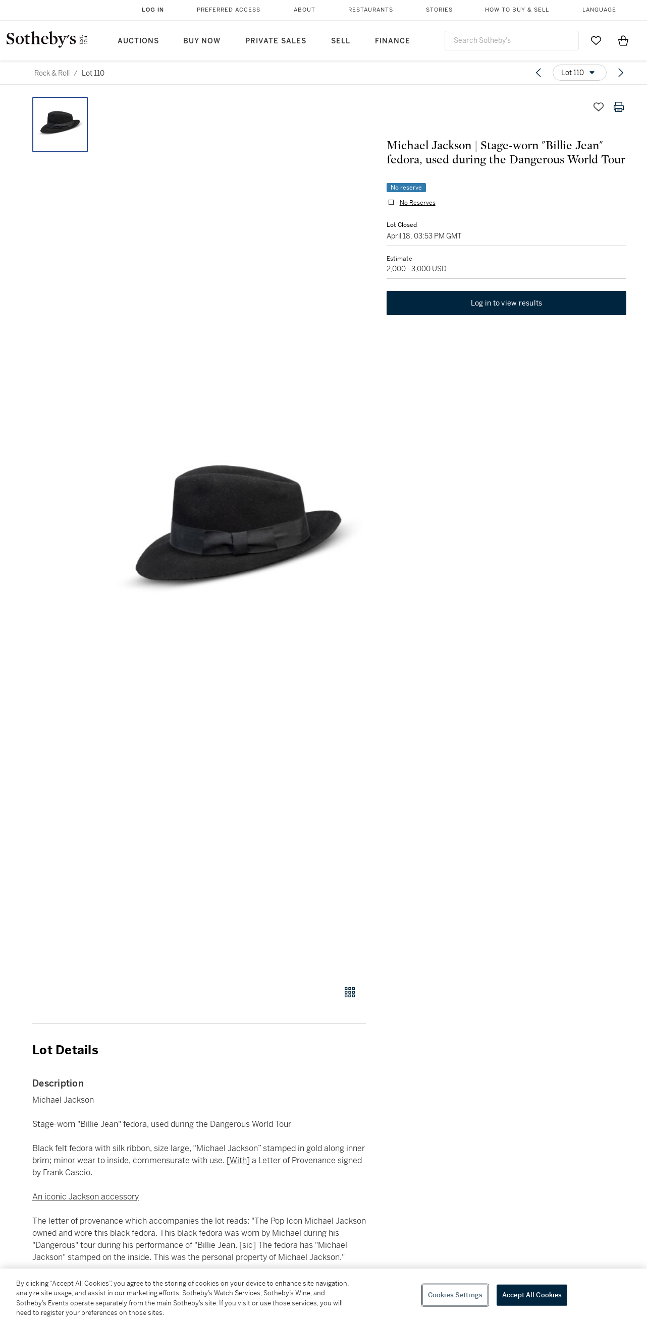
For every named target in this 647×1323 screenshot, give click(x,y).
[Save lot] (598, 107)
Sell (340, 41)
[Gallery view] (350, 992)
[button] (238, 535)
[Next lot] (621, 73)
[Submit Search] (567, 40)
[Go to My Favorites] (596, 40)
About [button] (304, 10)
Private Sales (275, 41)
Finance (392, 41)
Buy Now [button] (202, 41)
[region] (323, 1296)
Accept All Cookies (532, 1295)
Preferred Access (228, 10)
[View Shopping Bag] (623, 40)
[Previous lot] (538, 73)
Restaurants (370, 10)
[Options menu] (580, 73)
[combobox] (512, 40)
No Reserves (417, 203)
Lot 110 (93, 73)
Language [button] (599, 10)
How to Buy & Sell (517, 10)
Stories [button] (439, 10)
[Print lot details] (619, 107)
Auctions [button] (138, 41)
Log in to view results (507, 303)
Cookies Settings (455, 1295)
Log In (153, 10)
